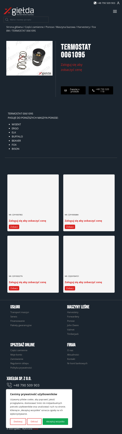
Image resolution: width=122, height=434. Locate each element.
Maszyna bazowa (65, 27)
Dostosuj (18, 421)
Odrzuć (34, 421)
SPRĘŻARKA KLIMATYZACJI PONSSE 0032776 (31, 269)
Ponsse (50, 27)
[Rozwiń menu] (114, 11)
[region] (39, 408)
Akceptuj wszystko (55, 421)
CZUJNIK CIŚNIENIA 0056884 (79, 207)
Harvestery (83, 27)
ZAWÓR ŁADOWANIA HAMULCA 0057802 (29, 207)
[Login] (118, 3)
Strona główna (14, 27)
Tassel (35, 428)
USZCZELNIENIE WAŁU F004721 (80, 269)
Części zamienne (34, 27)
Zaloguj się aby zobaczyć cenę (27, 220)
